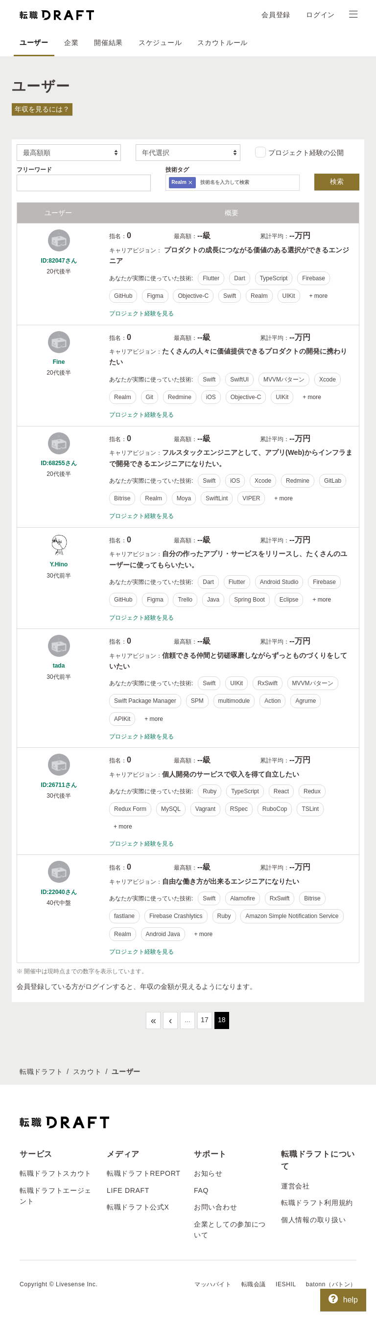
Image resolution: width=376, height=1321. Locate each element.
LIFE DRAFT (128, 1190)
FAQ (201, 1190)
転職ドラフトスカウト (56, 1173)
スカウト (87, 1071)
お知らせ (208, 1173)
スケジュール (160, 42)
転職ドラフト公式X (138, 1207)
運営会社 (295, 1186)
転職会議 (253, 1284)
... (187, 1020)
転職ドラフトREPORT (144, 1173)
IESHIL (286, 1284)
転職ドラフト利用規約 (317, 1203)
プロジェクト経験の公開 (299, 152)
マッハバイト (213, 1284)
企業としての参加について (230, 1229)
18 (222, 1020)
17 (205, 1020)
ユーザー (34, 42)
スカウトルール (222, 42)
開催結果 (108, 42)
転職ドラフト (41, 1071)
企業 (71, 42)
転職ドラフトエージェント (56, 1196)
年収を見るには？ (42, 109)
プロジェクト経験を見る (141, 313)
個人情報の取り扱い (313, 1220)
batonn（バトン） (331, 1284)
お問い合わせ (215, 1207)
